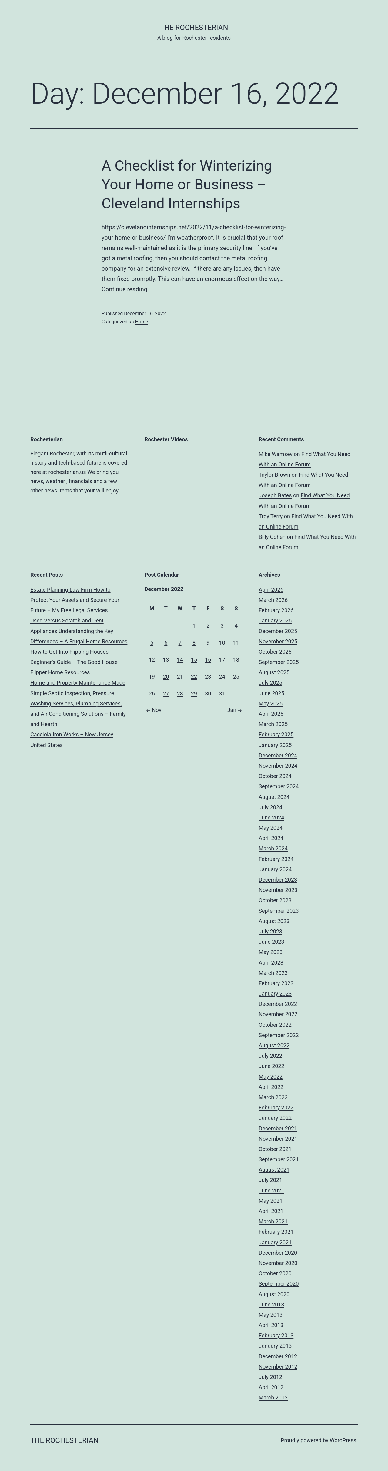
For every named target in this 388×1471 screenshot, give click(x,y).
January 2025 (275, 745)
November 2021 (278, 1139)
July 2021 (270, 1180)
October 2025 (275, 652)
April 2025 (271, 714)
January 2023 (275, 993)
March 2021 (273, 1221)
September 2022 (279, 1035)
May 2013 (271, 1315)
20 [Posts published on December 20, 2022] (166, 676)
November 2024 (278, 765)
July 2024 (270, 807)
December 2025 (278, 631)
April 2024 (271, 838)
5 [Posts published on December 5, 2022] (151, 642)
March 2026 (273, 600)
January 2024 (275, 869)
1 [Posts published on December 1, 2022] (194, 625)
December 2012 (278, 1356)
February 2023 (276, 983)
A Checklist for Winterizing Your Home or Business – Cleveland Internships (187, 184)
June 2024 (271, 817)
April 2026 (271, 589)
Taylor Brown (274, 475)
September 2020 (279, 1283)
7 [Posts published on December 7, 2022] (180, 642)
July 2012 (270, 1377)
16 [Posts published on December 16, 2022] (208, 659)
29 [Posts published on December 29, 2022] (194, 693)
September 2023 (279, 911)
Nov (153, 710)
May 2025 (271, 703)
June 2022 (271, 1066)
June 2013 (271, 1304)
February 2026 (276, 610)
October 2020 (275, 1273)
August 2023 (274, 921)
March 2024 (273, 848)
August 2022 (274, 1045)
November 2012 (278, 1366)
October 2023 (275, 900)
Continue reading (124, 289)
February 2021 (276, 1232)
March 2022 (273, 1097)
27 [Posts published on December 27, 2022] (166, 693)
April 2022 (271, 1087)
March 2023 (273, 973)
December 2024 (278, 755)
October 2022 (275, 1025)
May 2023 (271, 952)
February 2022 (276, 1107)
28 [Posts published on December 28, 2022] (180, 693)
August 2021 (274, 1169)
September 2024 (279, 786)
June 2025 (271, 693)
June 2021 (271, 1190)
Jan (235, 710)
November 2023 (278, 890)
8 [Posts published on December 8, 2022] (194, 642)
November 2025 (278, 641)
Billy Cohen (272, 537)
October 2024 (275, 776)
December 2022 (278, 1004)
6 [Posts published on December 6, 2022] (165, 642)
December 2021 (278, 1128)
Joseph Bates (275, 495)
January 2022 (275, 1118)
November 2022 (278, 1014)
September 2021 (279, 1159)
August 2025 (274, 672)
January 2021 (275, 1242)
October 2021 (275, 1149)
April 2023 (271, 962)
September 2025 (279, 662)
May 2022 (271, 1076)
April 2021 (271, 1211)
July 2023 (270, 931)
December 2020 (278, 1252)
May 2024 (271, 828)
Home (141, 322)
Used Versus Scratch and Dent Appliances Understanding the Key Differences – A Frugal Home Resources (78, 630)
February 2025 (276, 734)
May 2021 (271, 1201)
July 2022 (270, 1055)
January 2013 (275, 1346)
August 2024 (274, 797)
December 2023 (278, 879)
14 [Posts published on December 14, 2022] (180, 659)
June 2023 (271, 942)
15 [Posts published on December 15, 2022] (194, 659)
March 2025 (273, 724)
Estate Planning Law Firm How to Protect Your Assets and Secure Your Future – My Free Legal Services (74, 599)
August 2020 (274, 1294)
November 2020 (278, 1263)
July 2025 (270, 682)
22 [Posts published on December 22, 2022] (194, 676)
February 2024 (276, 859)
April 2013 (271, 1325)
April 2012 (271, 1387)
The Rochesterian (194, 27)
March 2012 (273, 1397)
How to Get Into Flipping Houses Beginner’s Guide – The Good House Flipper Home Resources (74, 662)
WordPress (343, 1440)
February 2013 (276, 1335)
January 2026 (275, 620)
